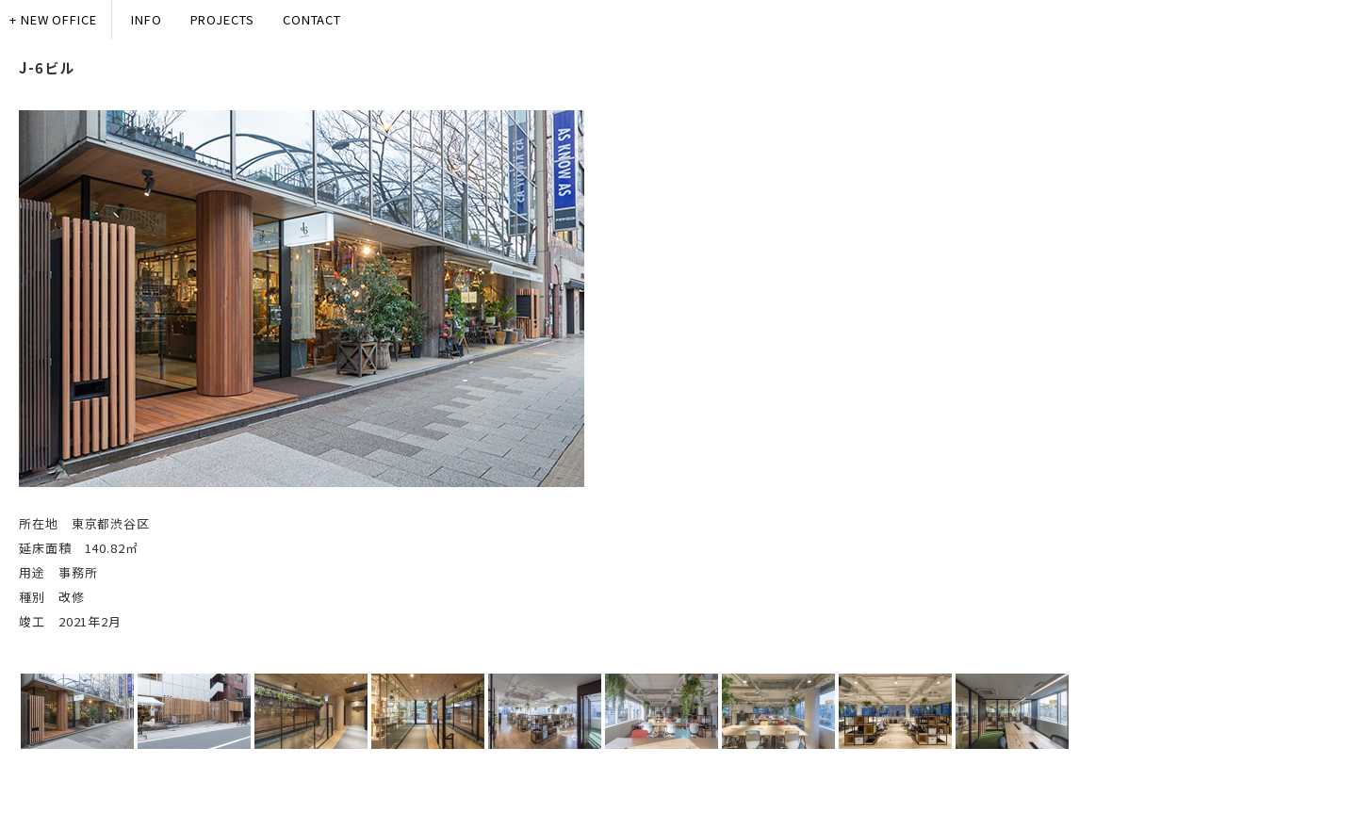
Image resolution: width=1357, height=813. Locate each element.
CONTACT (312, 19)
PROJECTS (222, 19)
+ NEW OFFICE (53, 19)
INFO (146, 19)
